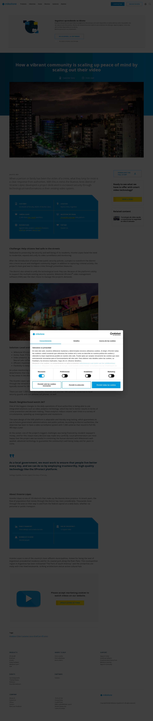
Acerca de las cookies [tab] (107, 341)
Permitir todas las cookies (106, 385)
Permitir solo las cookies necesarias (47, 385)
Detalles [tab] (76, 341)
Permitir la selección (76, 385)
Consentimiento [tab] (45, 341)
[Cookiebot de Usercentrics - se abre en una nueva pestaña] (112, 334)
